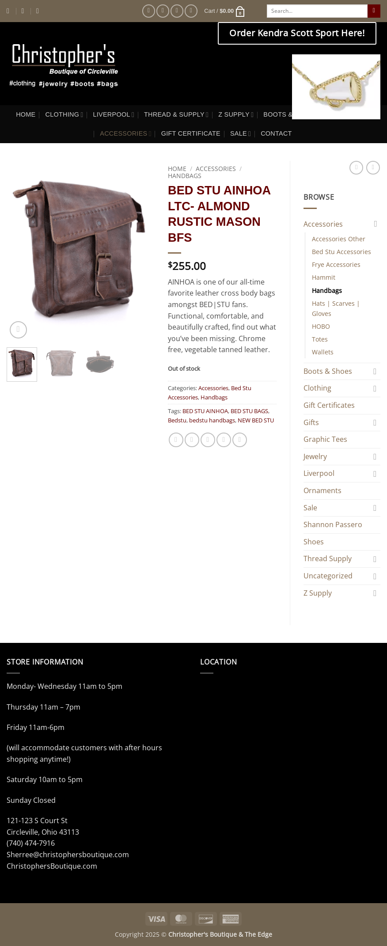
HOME (25, 114)
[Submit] (374, 11)
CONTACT (276, 133)
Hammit (323, 277)
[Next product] (356, 168)
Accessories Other (338, 239)
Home (177, 168)
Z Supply (318, 593)
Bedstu (177, 420)
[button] (224, 11)
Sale (310, 508)
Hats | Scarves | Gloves (336, 308)
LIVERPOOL (114, 114)
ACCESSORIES (125, 133)
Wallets (323, 352)
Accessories (216, 168)
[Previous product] (373, 168)
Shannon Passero (333, 524)
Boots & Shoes (328, 371)
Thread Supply (328, 558)
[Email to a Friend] (208, 440)
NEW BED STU (256, 420)
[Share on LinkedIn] (239, 440)
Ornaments (322, 490)
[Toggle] (375, 224)
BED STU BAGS (249, 411)
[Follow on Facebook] (148, 10)
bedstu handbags (212, 420)
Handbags (184, 175)
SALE (240, 133)
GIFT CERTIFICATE (190, 133)
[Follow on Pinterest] (191, 10)
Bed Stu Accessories (341, 251)
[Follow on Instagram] (162, 10)
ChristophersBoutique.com (52, 866)
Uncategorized (328, 576)
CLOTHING (64, 114)
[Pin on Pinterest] (223, 440)
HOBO (321, 326)
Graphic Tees (325, 439)
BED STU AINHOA (205, 411)
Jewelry (315, 456)
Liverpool (319, 473)
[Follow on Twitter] (177, 10)
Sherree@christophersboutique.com (68, 854)
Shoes (314, 542)
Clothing (317, 388)
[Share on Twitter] (192, 440)
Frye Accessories (336, 264)
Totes (320, 339)
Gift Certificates (329, 405)
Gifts (311, 422)
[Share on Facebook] (176, 440)
